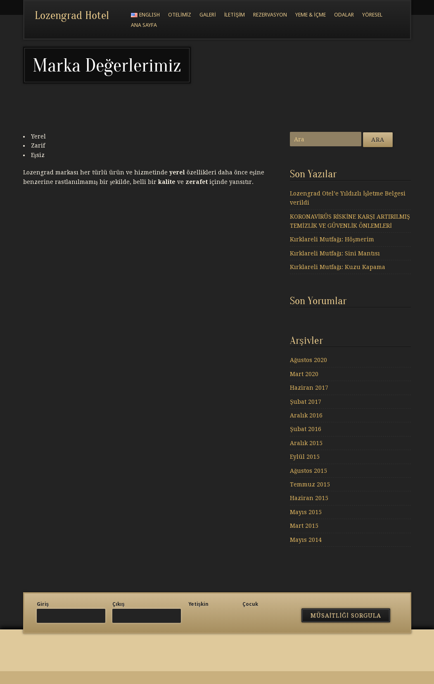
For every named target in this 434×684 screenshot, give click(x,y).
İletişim (234, 15)
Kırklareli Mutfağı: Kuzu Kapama (337, 267)
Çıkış (118, 604)
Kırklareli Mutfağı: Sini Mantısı (335, 253)
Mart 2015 (304, 525)
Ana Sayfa (144, 25)
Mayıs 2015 (306, 512)
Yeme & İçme (310, 15)
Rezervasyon (270, 15)
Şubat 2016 (305, 429)
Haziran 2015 (309, 498)
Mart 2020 (304, 374)
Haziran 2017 (309, 387)
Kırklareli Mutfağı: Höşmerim (332, 239)
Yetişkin (198, 604)
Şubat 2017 (305, 401)
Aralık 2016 (306, 415)
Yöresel (372, 15)
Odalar (344, 15)
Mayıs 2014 (306, 539)
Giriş (43, 604)
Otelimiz (179, 15)
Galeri (207, 15)
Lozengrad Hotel (72, 15)
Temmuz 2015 (310, 484)
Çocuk (250, 604)
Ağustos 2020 (308, 360)
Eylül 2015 (305, 456)
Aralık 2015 (306, 443)
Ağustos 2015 (308, 470)
